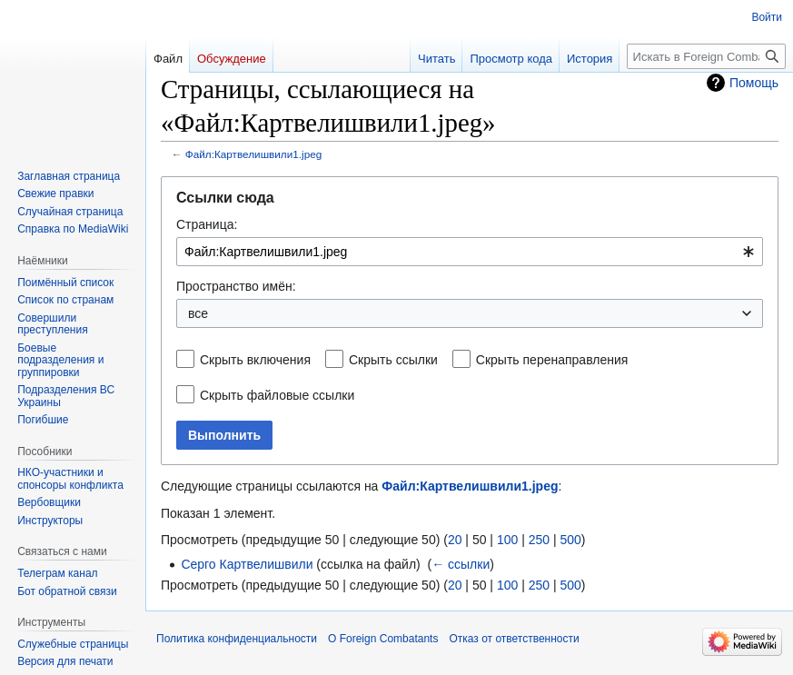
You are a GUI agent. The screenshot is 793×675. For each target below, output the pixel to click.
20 (455, 539)
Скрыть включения (255, 359)
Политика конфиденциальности (236, 638)
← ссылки (460, 564)
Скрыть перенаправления (552, 359)
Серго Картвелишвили (246, 564)
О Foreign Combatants (383, 638)
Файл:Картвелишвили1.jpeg (253, 154)
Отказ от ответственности (514, 638)
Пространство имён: (236, 286)
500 (570, 539)
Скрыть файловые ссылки (277, 395)
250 (539, 539)
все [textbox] (198, 313)
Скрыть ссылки (393, 359)
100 (507, 539)
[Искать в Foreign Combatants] (706, 56)
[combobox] (469, 251)
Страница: (206, 224)
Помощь (753, 82)
